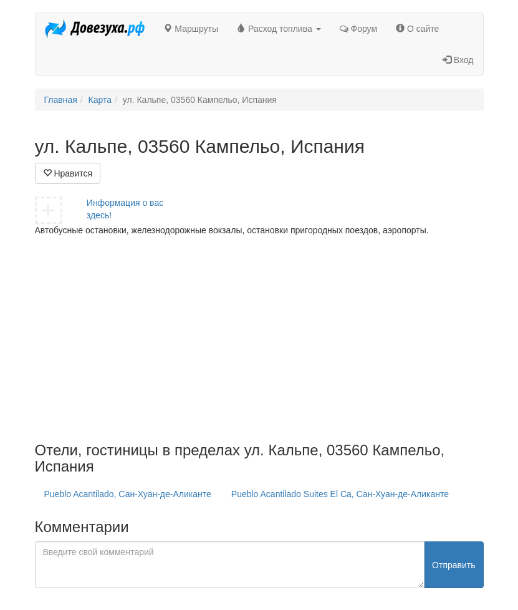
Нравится (68, 173)
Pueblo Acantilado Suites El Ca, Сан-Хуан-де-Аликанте (340, 494)
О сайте (417, 29)
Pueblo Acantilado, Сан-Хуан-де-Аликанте (127, 494)
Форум (358, 29)
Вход (458, 60)
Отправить (453, 565)
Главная (60, 100)
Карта (100, 100)
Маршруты (190, 29)
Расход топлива (279, 29)
